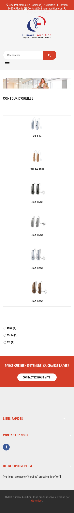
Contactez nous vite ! (37, 377)
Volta (12, 335)
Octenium (36, 500)
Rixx (11, 328)
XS (10, 342)
